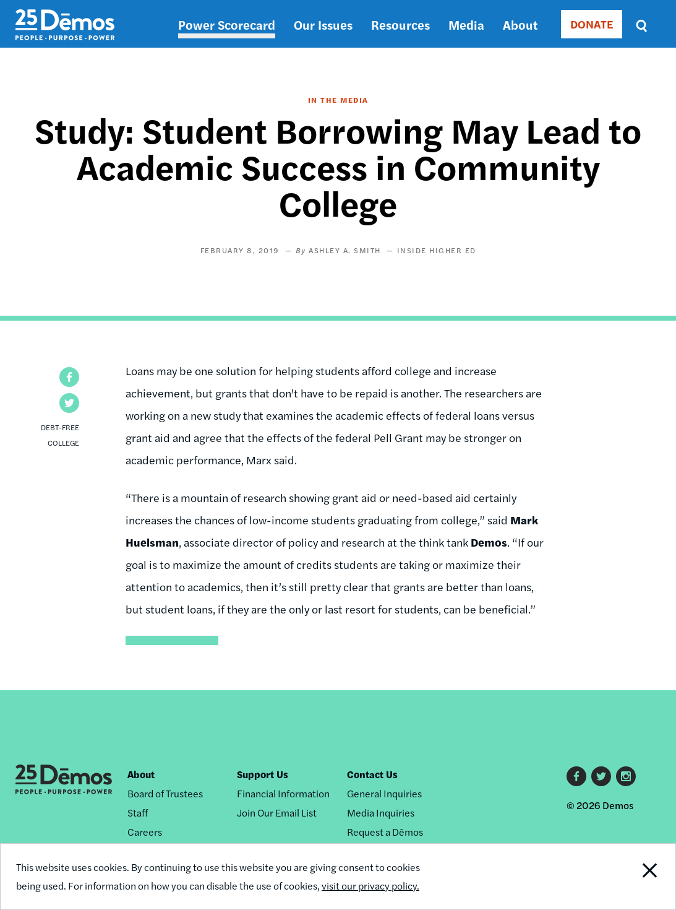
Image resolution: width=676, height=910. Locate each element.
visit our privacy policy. (370, 885)
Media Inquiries (380, 812)
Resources (400, 24)
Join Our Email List (277, 812)
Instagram (626, 776)
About (520, 24)
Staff (137, 812)
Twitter (601, 776)
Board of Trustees (165, 793)
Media (466, 24)
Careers (144, 832)
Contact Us (372, 774)
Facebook (576, 776)
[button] (69, 377)
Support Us (262, 774)
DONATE (591, 24)
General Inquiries (384, 793)
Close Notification (640, 876)
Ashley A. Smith (345, 250)
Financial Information (283, 793)
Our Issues (323, 24)
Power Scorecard (226, 24)
